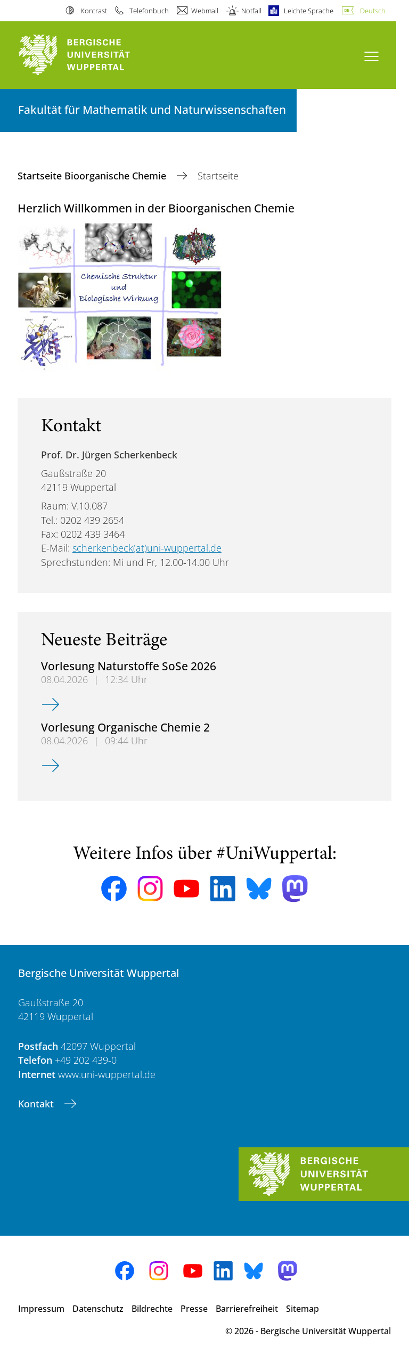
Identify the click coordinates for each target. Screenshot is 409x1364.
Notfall (251, 10)
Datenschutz (98, 1308)
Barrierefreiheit (247, 1308)
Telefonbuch (149, 10)
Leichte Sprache (308, 10)
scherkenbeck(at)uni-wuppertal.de (147, 547)
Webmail (204, 10)
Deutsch (373, 10)
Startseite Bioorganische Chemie (93, 175)
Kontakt (37, 1103)
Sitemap (302, 1308)
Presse (194, 1308)
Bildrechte (152, 1308)
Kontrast (93, 10)
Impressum (41, 1308)
